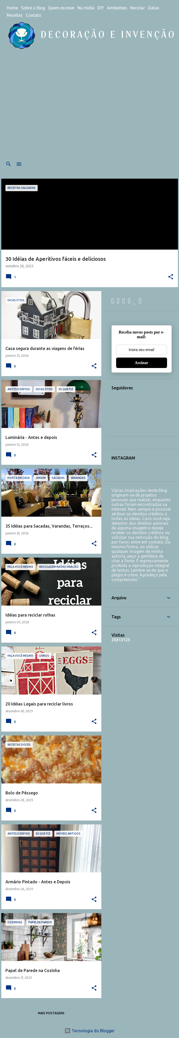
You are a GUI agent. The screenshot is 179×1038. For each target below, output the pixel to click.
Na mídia (85, 7)
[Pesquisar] (8, 164)
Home (12, 7)
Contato (33, 15)
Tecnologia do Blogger (89, 1030)
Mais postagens (51, 1013)
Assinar (141, 362)
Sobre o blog (33, 7)
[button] (171, 277)
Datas (153, 7)
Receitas (15, 15)
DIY (100, 7)
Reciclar (137, 7)
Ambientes (117, 7)
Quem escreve (61, 7)
